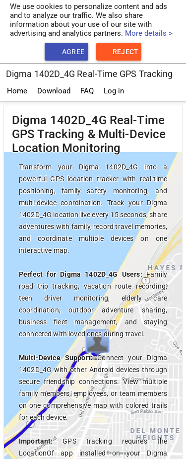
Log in (114, 90)
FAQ (87, 90)
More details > (149, 33)
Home (17, 90)
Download (53, 90)
